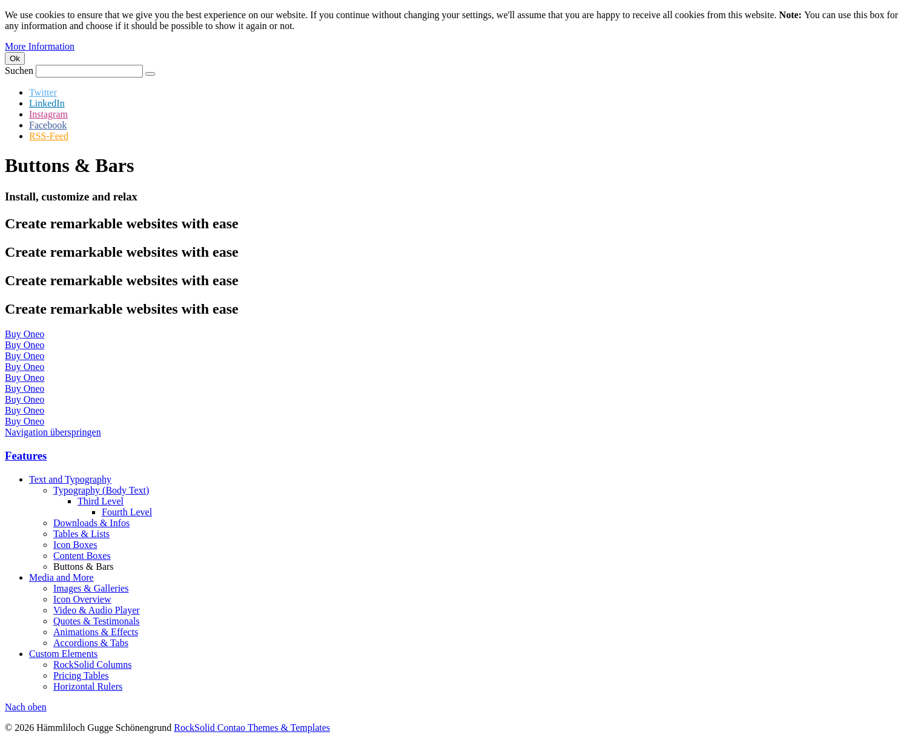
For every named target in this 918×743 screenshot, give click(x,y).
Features (26, 455)
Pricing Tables (80, 675)
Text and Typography (70, 479)
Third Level (101, 501)
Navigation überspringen (53, 432)
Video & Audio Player (96, 610)
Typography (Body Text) (101, 490)
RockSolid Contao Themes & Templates (252, 727)
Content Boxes (82, 555)
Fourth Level (127, 512)
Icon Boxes (75, 545)
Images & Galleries (90, 588)
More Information (39, 46)
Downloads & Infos (91, 523)
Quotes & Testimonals (96, 621)
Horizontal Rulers (87, 686)
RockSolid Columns (92, 664)
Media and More (61, 577)
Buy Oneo (24, 334)
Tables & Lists (81, 534)
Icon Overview (82, 599)
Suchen (19, 70)
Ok (15, 58)
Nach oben (26, 707)
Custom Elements (63, 654)
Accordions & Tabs (90, 643)
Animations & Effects (95, 632)
